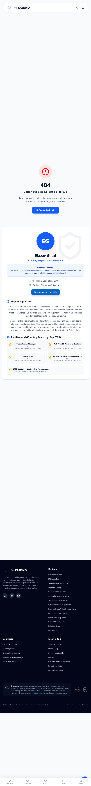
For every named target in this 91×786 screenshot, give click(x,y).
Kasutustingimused (55, 670)
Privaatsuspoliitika (55, 666)
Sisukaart (70, 705)
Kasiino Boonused (10, 644)
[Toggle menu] (82, 7)
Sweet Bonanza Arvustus (58, 600)
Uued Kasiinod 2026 (56, 622)
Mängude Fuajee (54, 579)
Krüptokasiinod (54, 626)
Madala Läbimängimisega (13, 657)
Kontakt (51, 657)
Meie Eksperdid (83, 705)
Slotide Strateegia (55, 587)
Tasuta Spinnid (8, 649)
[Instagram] (18, 595)
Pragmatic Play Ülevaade (58, 613)
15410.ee (35, 693)
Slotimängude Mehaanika (58, 583)
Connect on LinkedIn (45, 292)
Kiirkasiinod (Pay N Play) (57, 617)
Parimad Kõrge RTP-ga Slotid (59, 604)
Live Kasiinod (53, 630)
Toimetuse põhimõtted (57, 644)
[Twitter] (5, 595)
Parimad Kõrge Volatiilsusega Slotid (62, 609)
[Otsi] (77, 8)
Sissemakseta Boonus (11, 653)
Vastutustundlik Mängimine (59, 661)
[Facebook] (11, 595)
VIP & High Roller (9, 661)
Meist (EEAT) (53, 649)
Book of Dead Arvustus (57, 592)
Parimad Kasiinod (55, 575)
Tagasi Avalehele (45, 210)
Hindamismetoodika (56, 653)
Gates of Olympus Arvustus (58, 596)
